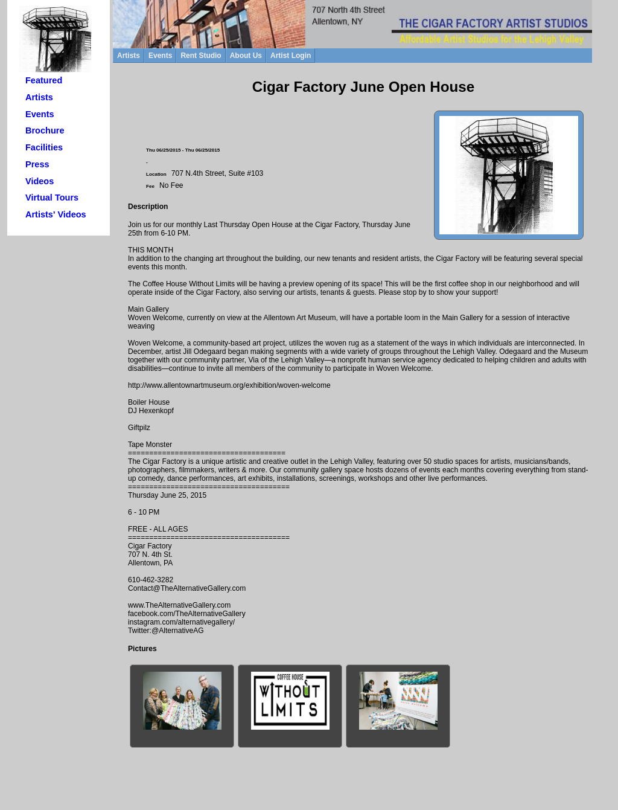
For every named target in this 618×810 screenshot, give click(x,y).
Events (39, 114)
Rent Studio (200, 55)
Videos (39, 181)
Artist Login (290, 55)
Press (37, 164)
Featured (43, 80)
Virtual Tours (51, 197)
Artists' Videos (55, 214)
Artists (39, 97)
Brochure (44, 130)
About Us (246, 55)
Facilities (44, 147)
